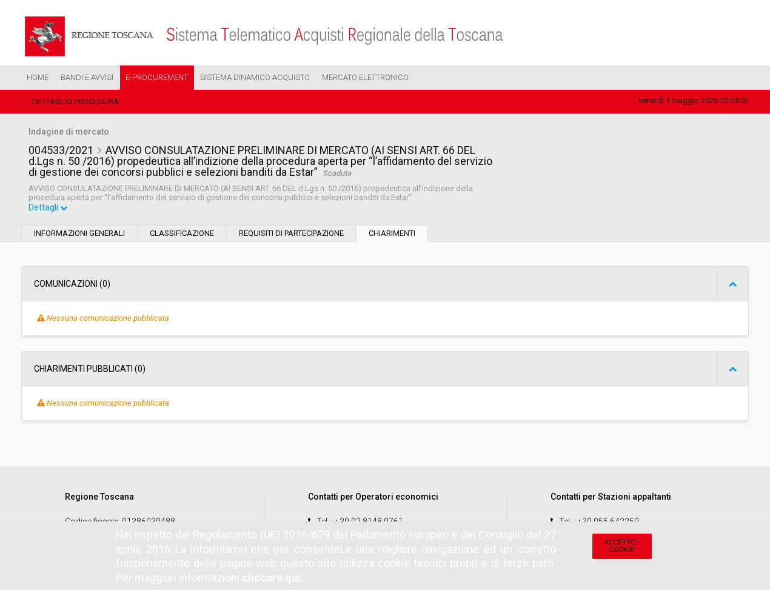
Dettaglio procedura (75, 101)
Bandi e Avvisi (87, 77)
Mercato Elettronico (365, 77)
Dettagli (48, 208)
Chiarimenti (392, 234)
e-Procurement (157, 77)
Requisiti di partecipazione (291, 234)
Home (38, 77)
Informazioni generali (79, 234)
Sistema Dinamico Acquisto (255, 77)
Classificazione (182, 234)
